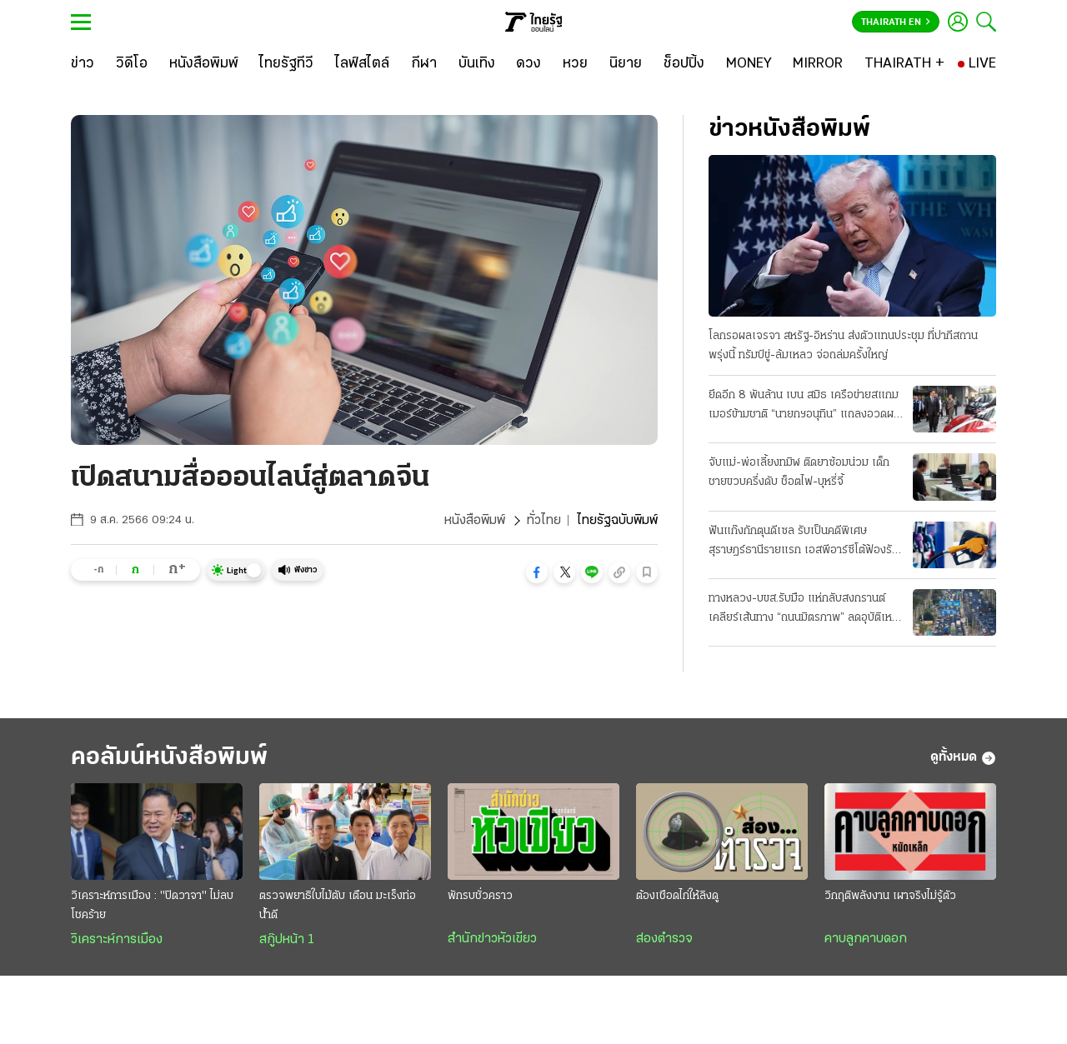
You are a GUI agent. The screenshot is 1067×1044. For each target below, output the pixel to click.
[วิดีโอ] (132, 64)
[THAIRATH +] (904, 64)
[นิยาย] (625, 64)
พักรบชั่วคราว (480, 896)
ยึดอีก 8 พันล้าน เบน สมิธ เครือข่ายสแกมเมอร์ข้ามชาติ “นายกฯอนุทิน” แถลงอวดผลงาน (804, 406)
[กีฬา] (424, 64)
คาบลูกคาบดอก (865, 939)
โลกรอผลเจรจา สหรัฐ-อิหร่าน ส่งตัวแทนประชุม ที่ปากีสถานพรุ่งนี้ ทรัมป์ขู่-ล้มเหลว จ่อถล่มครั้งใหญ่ (843, 346)
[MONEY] (749, 64)
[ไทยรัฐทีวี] (286, 64)
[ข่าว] (82, 64)
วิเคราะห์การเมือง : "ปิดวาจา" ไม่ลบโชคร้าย (152, 906)
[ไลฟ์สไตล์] (362, 64)
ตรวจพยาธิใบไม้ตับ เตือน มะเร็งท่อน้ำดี (337, 906)
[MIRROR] (818, 64)
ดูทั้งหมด (963, 758)
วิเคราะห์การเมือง (117, 940)
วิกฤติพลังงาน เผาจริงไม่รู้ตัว (890, 896)
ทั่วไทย (544, 520)
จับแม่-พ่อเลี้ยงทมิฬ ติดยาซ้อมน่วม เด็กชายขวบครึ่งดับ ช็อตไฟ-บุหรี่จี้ (799, 472)
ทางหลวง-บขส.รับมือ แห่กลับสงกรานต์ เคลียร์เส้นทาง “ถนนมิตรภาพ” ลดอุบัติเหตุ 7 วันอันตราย (804, 609)
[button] (537, 572)
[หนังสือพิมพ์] (203, 64)
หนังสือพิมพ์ (474, 520)
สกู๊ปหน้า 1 (286, 940)
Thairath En (895, 22)
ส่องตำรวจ (664, 939)
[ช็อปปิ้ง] (684, 64)
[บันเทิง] (476, 64)
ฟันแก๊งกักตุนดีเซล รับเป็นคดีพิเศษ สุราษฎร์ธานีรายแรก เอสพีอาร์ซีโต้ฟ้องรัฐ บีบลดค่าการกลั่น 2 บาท (803, 542)
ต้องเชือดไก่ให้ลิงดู (677, 896)
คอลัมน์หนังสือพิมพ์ (169, 758)
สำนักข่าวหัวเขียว (492, 939)
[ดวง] (528, 64)
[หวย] (575, 64)
